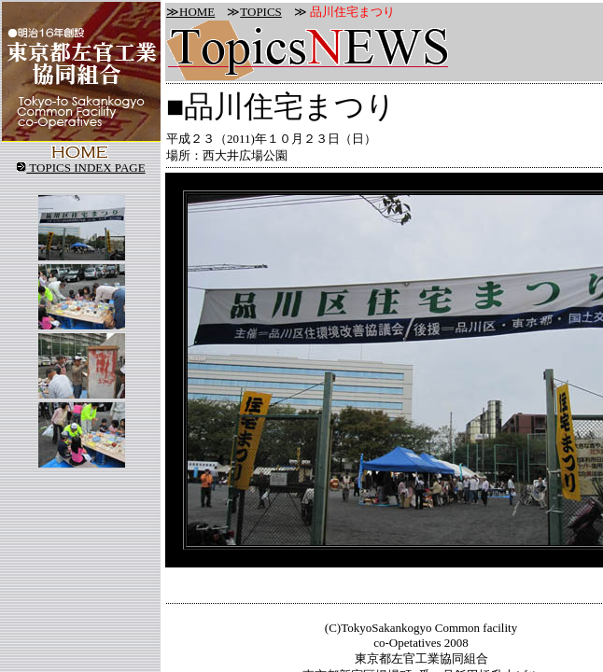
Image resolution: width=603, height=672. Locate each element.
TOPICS (261, 12)
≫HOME (190, 12)
